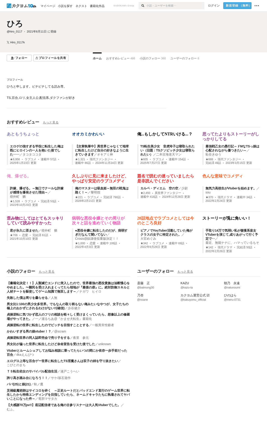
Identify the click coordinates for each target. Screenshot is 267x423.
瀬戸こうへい (69, 371)
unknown (104, 344)
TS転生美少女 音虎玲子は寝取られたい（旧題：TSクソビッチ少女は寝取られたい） (167, 150)
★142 (209, 247)
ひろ (15, 23)
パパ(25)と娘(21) (19, 384)
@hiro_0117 (14, 31)
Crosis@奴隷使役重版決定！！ (97, 238)
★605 (144, 159)
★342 (144, 243)
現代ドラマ (225, 197)
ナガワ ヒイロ (90, 291)
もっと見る (51, 122)
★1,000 (80, 243)
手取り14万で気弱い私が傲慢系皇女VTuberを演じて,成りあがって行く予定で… (231, 234)
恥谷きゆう (213, 154)
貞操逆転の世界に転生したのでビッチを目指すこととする (48, 325)
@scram (60, 331)
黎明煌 (95, 192)
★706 (14, 235)
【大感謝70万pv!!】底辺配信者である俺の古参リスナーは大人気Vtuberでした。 (64, 405)
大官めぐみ (148, 238)
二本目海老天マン (168, 154)
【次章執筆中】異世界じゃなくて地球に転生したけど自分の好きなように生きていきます (102, 150)
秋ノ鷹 (38, 384)
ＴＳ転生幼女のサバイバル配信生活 (32, 371)
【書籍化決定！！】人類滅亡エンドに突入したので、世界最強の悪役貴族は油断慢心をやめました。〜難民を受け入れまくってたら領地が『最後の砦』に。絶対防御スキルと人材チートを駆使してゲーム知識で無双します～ (68, 287)
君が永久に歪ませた (24, 230)
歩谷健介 (74, 308)
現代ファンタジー (101, 159)
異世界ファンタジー (168, 193)
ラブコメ (30, 159)
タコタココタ (32, 154)
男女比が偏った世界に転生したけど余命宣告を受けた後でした (51, 344)
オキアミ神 (105, 154)
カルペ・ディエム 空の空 (159, 188)
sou (208, 192)
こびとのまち (16, 365)
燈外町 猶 (18, 196)
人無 (54, 298)
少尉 (184, 188)
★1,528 (15, 201)
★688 (209, 159)
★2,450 (145, 193)
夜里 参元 (81, 337)
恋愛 (25, 235)
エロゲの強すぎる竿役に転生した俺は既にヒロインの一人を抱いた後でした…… (37, 150)
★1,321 (80, 159)
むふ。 (11, 409)
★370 (209, 197)
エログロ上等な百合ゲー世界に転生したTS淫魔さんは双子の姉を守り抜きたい (62, 361)
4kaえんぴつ (25, 354)
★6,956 (15, 159)
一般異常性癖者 (103, 325)
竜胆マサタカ (47, 398)
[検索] (142, 5)
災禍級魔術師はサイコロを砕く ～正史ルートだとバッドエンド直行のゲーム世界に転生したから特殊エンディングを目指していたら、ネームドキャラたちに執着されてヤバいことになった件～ (68, 394)
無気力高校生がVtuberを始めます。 (230, 188)
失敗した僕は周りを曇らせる (27, 298)
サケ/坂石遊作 (61, 378)
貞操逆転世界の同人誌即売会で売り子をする (38, 337)
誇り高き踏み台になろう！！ (27, 378)
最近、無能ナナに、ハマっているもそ (232, 242)
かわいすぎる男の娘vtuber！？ (29, 331)
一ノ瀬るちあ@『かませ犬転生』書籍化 (63, 319)
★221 (79, 197)
